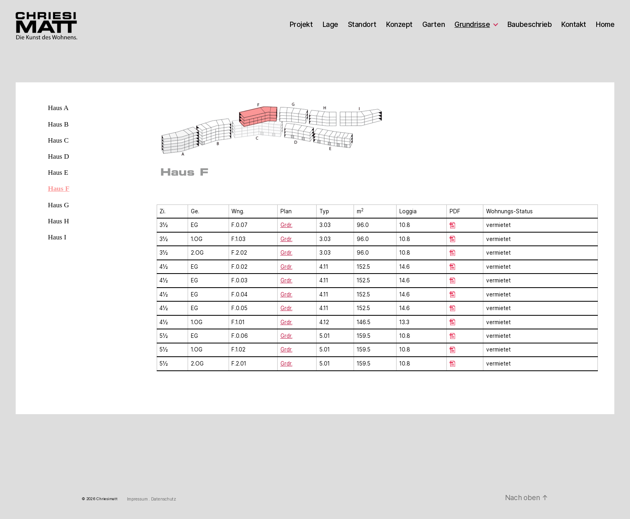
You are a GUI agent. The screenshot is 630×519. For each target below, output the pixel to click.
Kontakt (573, 24)
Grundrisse (472, 24)
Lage (330, 24)
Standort (362, 24)
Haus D (58, 156)
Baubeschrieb (529, 24)
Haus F (59, 188)
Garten (433, 24)
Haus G (58, 205)
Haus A (58, 108)
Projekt (301, 24)
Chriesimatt (106, 499)
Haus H (58, 221)
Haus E (58, 172)
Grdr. (286, 267)
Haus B (58, 124)
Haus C (58, 140)
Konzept (399, 24)
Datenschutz (163, 499)
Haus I (57, 237)
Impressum (138, 499)
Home (605, 24)
